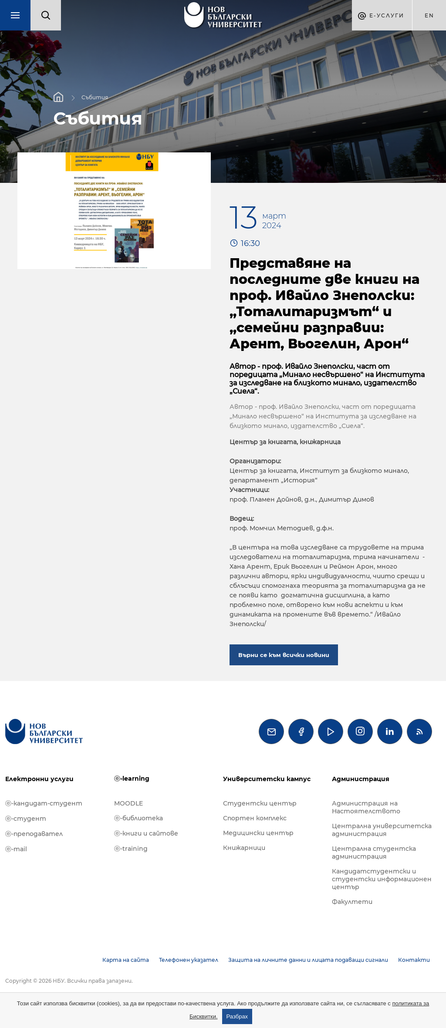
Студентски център (260, 803)
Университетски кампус (267, 779)
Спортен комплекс (255, 818)
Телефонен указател (188, 960)
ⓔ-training (131, 849)
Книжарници (244, 848)
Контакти (414, 960)
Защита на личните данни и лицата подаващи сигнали (308, 960)
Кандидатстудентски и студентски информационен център (382, 879)
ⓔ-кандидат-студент (43, 803)
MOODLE (128, 803)
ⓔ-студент (25, 818)
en (429, 15)
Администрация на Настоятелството (366, 807)
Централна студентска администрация (374, 852)
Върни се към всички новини (283, 654)
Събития (94, 97)
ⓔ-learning (131, 778)
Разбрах (237, 1016)
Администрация (360, 779)
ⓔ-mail (16, 849)
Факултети (352, 902)
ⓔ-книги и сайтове (146, 833)
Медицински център (258, 833)
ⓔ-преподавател (34, 834)
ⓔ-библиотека (138, 818)
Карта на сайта (125, 960)
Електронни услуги (39, 779)
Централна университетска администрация (382, 830)
